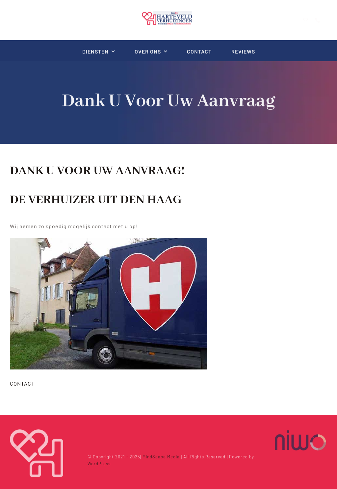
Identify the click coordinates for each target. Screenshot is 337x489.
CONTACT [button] (22, 383)
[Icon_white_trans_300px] (36, 430)
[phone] (323, 20)
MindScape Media (162, 456)
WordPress (100, 463)
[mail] (311, 20)
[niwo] (300, 430)
